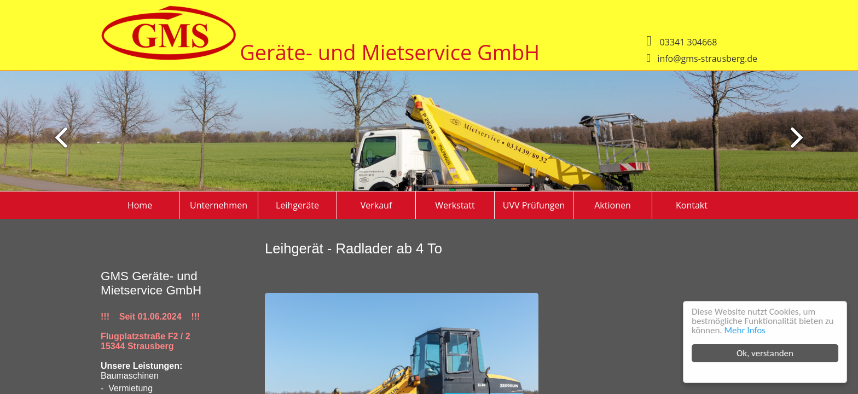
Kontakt (692, 205)
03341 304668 (688, 42)
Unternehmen (218, 205)
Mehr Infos (745, 330)
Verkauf (376, 205)
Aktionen (612, 205)
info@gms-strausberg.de (707, 59)
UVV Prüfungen (534, 205)
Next (56, 137)
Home (139, 205)
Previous (801, 137)
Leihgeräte (297, 205)
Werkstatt (454, 205)
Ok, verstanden (765, 353)
